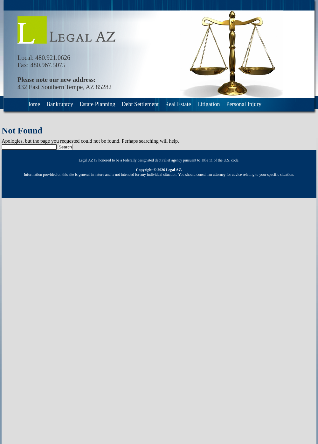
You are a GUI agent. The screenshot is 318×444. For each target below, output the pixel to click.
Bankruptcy (59, 104)
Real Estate (178, 104)
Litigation (208, 104)
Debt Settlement (139, 104)
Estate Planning (97, 104)
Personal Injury (243, 104)
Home (33, 104)
